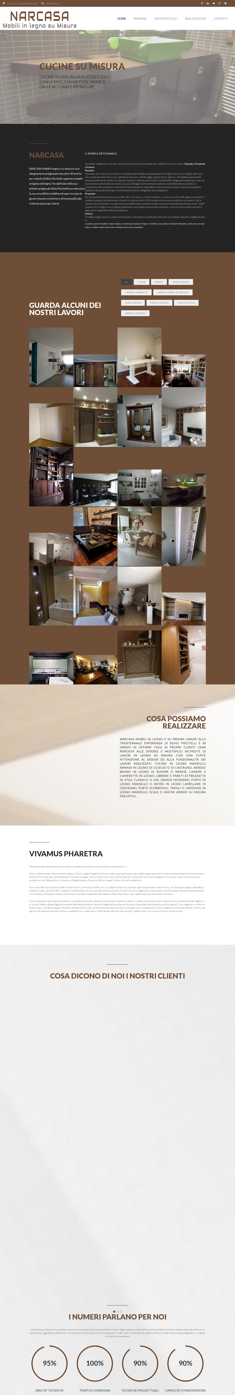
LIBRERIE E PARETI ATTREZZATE (173, 292)
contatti (221, 18)
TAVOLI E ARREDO (159, 303)
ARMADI (159, 282)
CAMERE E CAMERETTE (136, 292)
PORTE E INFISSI (133, 303)
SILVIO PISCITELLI (166, 18)
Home (122, 18)
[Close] (133, 1242)
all (126, 282)
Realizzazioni (195, 18)
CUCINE (142, 282)
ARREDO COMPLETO (135, 313)
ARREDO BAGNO (180, 282)
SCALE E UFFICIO (186, 303)
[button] (117, 1279)
